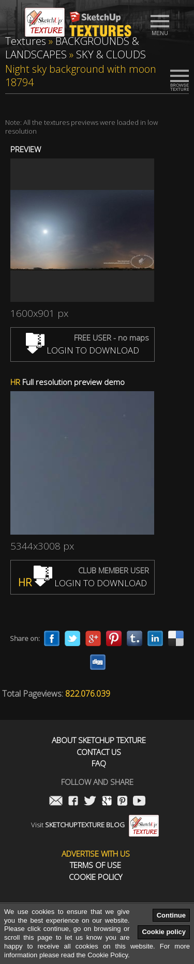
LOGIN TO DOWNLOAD (82, 350)
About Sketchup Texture (99, 740)
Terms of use (95, 865)
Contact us (99, 752)
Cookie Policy (95, 877)
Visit (95, 824)
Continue (171, 915)
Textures (25, 41)
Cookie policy (164, 932)
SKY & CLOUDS (111, 54)
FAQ (99, 763)
